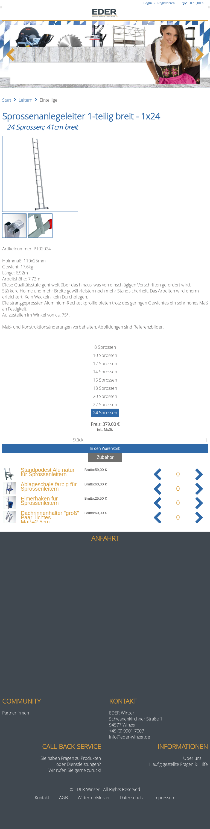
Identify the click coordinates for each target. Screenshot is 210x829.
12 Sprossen (105, 364)
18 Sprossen (105, 388)
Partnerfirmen (15, 713)
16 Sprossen (105, 380)
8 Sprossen (105, 347)
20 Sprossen (105, 396)
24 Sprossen (105, 413)
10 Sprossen (105, 355)
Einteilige (48, 100)
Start (6, 100)
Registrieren (166, 3)
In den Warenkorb (105, 448)
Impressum (164, 798)
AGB (63, 798)
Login (147, 3)
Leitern (25, 100)
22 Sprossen (105, 405)
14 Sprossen (105, 372)
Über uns (192, 758)
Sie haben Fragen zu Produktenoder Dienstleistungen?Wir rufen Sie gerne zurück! (70, 764)
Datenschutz (132, 798)
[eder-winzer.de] (105, 13)
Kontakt (42, 798)
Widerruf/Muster (94, 798)
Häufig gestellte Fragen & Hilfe (178, 764)
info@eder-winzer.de (129, 737)
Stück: (78, 440)
